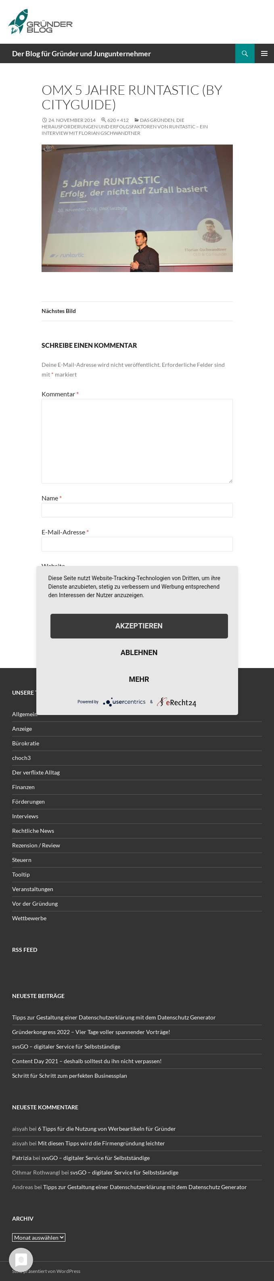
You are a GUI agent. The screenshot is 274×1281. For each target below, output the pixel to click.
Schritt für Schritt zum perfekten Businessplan (69, 1075)
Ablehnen (139, 652)
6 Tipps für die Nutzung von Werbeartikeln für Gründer (107, 1128)
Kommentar (60, 394)
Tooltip (21, 874)
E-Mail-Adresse (65, 532)
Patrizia (21, 1157)
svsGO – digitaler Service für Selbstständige (66, 1046)
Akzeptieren (139, 625)
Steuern (21, 859)
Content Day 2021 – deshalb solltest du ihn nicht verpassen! (87, 1061)
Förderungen (28, 801)
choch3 (21, 757)
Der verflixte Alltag (36, 772)
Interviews (25, 816)
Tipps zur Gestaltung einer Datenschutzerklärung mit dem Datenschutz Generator (114, 1017)
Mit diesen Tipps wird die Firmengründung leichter (101, 1143)
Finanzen (23, 786)
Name (52, 498)
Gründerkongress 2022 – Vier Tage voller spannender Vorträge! (91, 1031)
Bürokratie (25, 743)
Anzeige (22, 728)
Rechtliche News (33, 830)
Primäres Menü (264, 53)
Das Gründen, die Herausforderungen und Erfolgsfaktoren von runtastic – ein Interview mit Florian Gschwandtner (125, 126)
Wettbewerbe (29, 918)
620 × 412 (118, 120)
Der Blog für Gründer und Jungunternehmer (81, 53)
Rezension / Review (36, 845)
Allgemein (25, 714)
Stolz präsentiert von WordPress (46, 1271)
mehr (139, 679)
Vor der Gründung (35, 903)
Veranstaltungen (32, 888)
